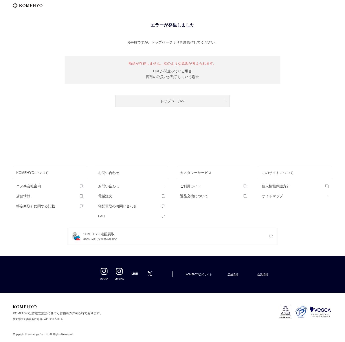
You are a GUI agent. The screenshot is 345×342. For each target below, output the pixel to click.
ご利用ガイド (190, 186)
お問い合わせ (108, 186)
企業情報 (262, 274)
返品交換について (194, 196)
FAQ (101, 216)
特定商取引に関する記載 (35, 206)
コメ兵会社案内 (28, 186)
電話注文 (105, 196)
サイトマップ (272, 196)
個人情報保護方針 (276, 186)
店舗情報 (23, 196)
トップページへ (172, 101)
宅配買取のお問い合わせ (117, 206)
